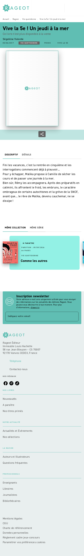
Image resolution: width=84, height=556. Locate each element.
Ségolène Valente (13, 39)
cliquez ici (35, 307)
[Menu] (73, 8)
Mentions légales (12, 518)
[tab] (11, 155)
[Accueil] (17, 8)
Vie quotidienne (29, 19)
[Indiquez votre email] (37, 316)
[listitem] (6, 383)
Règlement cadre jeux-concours (21, 537)
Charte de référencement (17, 528)
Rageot (16, 19)
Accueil (6, 19)
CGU (6, 523)
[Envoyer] (74, 317)
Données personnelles (15, 532)
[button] (29, 43)
